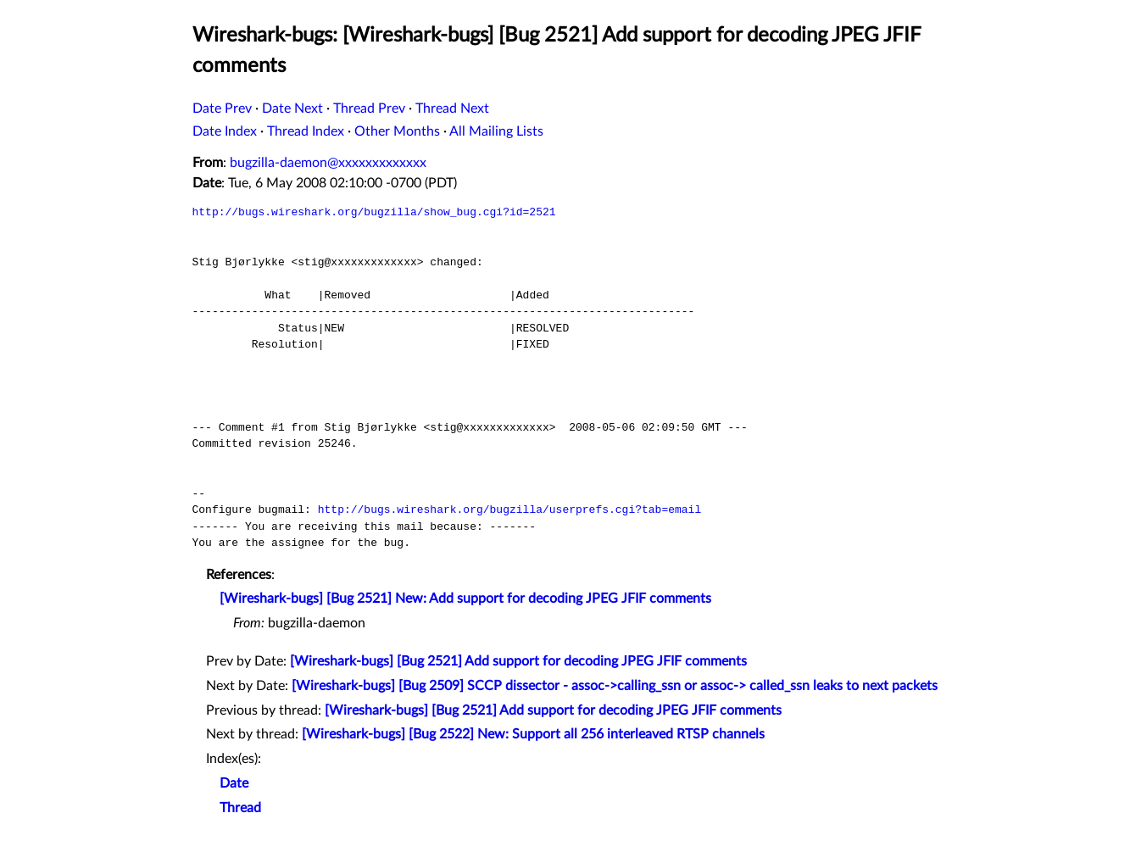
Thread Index (305, 131)
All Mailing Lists (496, 131)
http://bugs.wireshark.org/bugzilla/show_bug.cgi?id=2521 (374, 212)
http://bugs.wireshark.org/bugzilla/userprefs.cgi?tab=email (509, 509)
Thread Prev (369, 108)
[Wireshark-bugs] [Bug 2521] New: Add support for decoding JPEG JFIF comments (465, 598)
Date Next (292, 108)
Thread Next (452, 108)
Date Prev (222, 108)
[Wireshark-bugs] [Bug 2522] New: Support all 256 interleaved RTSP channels (533, 734)
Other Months (397, 131)
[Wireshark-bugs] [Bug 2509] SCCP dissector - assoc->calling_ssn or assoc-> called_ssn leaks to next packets (615, 686)
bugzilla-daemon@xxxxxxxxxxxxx (328, 163)
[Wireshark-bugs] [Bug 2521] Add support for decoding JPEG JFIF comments (518, 661)
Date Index (224, 131)
